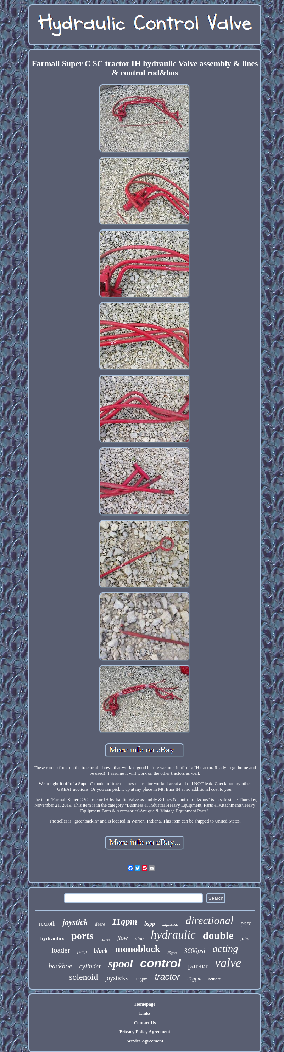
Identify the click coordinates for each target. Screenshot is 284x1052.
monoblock (137, 949)
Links (145, 1013)
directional (210, 920)
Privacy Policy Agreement (144, 1031)
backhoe (60, 966)
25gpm (172, 953)
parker (198, 965)
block (101, 950)
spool (120, 963)
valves (105, 939)
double (218, 935)
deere (100, 924)
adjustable (170, 925)
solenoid (83, 977)
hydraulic (173, 934)
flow (122, 937)
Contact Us (145, 1022)
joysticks (116, 978)
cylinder (90, 966)
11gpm (124, 921)
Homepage (144, 1004)
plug (139, 938)
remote (214, 979)
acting (225, 948)
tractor (167, 977)
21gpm (194, 979)
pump (82, 951)
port (246, 923)
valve (228, 963)
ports (82, 935)
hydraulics (52, 938)
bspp (149, 924)
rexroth (47, 924)
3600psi (194, 950)
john (244, 938)
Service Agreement (144, 1041)
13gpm (141, 979)
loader (60, 950)
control (160, 963)
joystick (75, 922)
